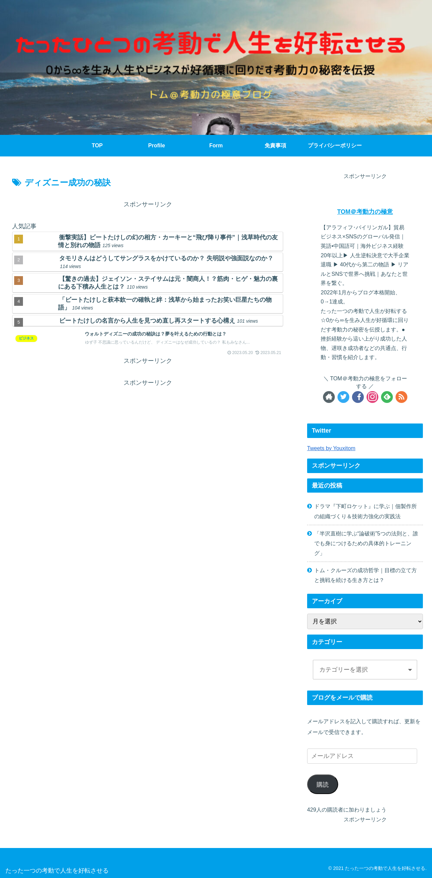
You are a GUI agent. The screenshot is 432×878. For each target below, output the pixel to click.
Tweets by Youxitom (331, 448)
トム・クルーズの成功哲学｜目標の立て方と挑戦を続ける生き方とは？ (365, 575)
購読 (323, 784)
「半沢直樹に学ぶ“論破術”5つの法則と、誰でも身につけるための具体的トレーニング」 (366, 543)
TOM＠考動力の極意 (365, 211)
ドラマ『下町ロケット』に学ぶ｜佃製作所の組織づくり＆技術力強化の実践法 (365, 511)
